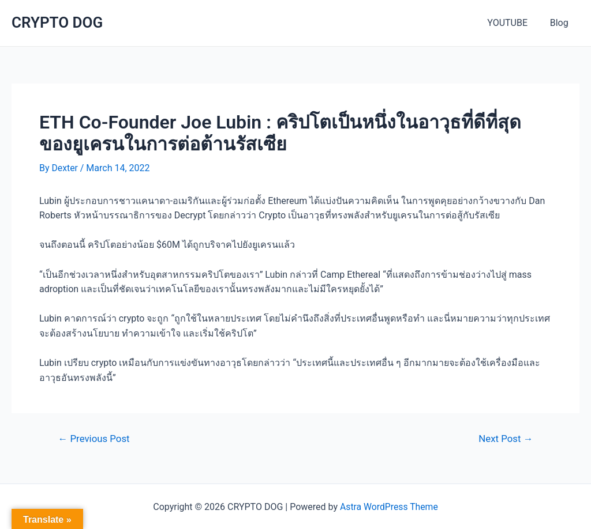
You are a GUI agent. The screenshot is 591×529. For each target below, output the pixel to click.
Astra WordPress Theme (389, 506)
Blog (561, 22)
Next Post (505, 439)
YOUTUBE (513, 22)
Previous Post (94, 439)
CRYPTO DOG (57, 22)
